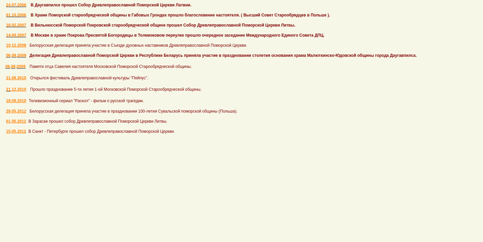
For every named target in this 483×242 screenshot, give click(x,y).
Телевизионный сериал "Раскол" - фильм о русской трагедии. (86, 100)
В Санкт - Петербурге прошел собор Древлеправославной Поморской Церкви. (102, 131)
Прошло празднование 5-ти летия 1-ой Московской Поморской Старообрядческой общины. (116, 89)
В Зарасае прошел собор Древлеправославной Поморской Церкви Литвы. (98, 121)
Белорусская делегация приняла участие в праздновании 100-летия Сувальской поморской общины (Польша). (133, 111)
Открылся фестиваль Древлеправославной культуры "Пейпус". (89, 78)
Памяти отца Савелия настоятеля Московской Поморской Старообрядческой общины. (111, 66)
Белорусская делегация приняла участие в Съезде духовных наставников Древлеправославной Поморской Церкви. (138, 45)
